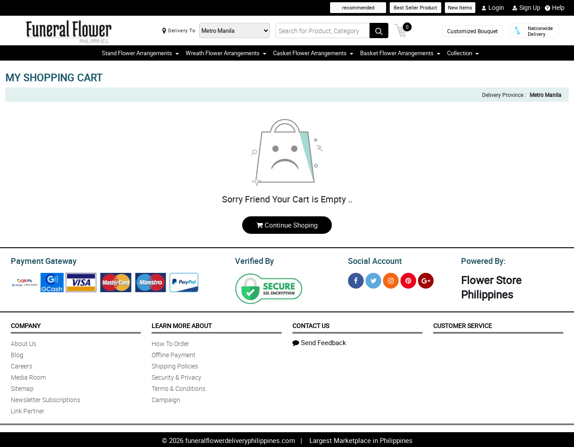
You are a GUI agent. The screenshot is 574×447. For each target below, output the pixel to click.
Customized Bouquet (472, 31)
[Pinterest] (408, 279)
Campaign (166, 398)
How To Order (170, 342)
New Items (460, 7)
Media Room (28, 376)
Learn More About (182, 324)
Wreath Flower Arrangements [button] (226, 53)
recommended (358, 7)
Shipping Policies (175, 364)
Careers (21, 364)
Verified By (253, 259)
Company (25, 324)
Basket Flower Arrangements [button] (400, 53)
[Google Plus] (426, 279)
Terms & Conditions (178, 387)
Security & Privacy (176, 376)
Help (555, 8)
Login (492, 8)
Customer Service (462, 324)
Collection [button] (463, 53)
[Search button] (379, 30)
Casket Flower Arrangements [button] (313, 53)
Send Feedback (319, 341)
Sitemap (22, 387)
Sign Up (526, 8)
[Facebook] (356, 279)
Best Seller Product (415, 7)
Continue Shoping (287, 224)
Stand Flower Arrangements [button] (140, 53)
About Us (23, 342)
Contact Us (310, 324)
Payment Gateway (40, 259)
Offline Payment (174, 353)
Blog (17, 353)
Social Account (372, 259)
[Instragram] (391, 279)
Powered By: (482, 259)
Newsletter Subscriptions (45, 398)
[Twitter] (373, 279)
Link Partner (27, 409)
